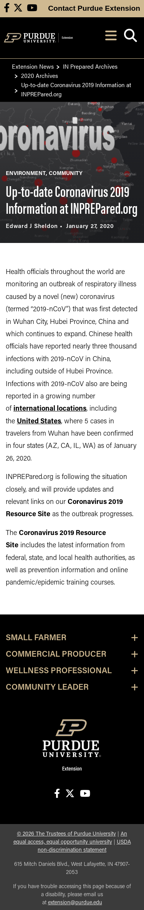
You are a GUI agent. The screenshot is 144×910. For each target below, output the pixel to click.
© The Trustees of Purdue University (66, 834)
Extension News (33, 66)
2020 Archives (39, 75)
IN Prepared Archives (90, 66)
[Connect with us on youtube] (32, 8)
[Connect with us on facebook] (7, 8)
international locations (49, 409)
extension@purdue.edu (75, 903)
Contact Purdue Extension (94, 8)
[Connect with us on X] (18, 8)
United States (39, 421)
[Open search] (130, 38)
